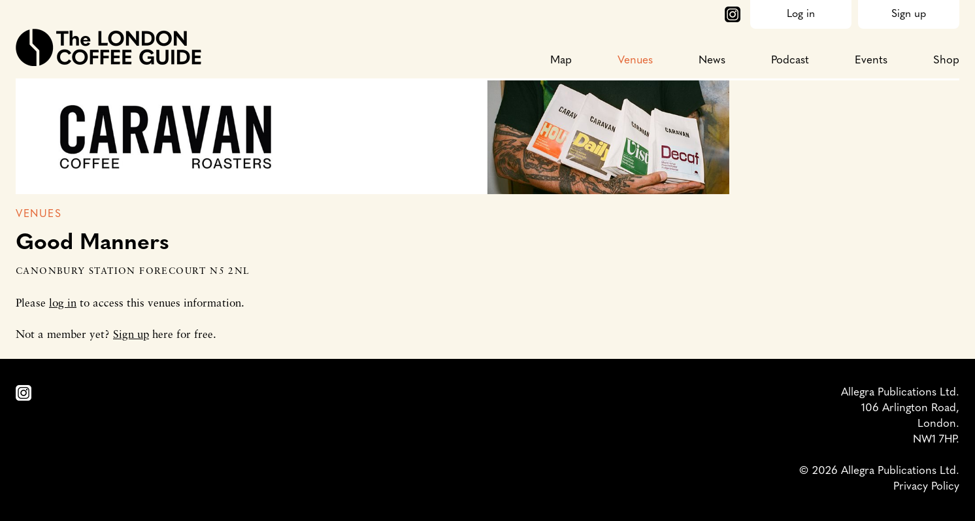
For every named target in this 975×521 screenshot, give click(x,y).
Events (871, 60)
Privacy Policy (926, 486)
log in (62, 303)
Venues (635, 60)
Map (561, 60)
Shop (946, 60)
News (712, 60)
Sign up (908, 14)
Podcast (790, 60)
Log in (801, 14)
